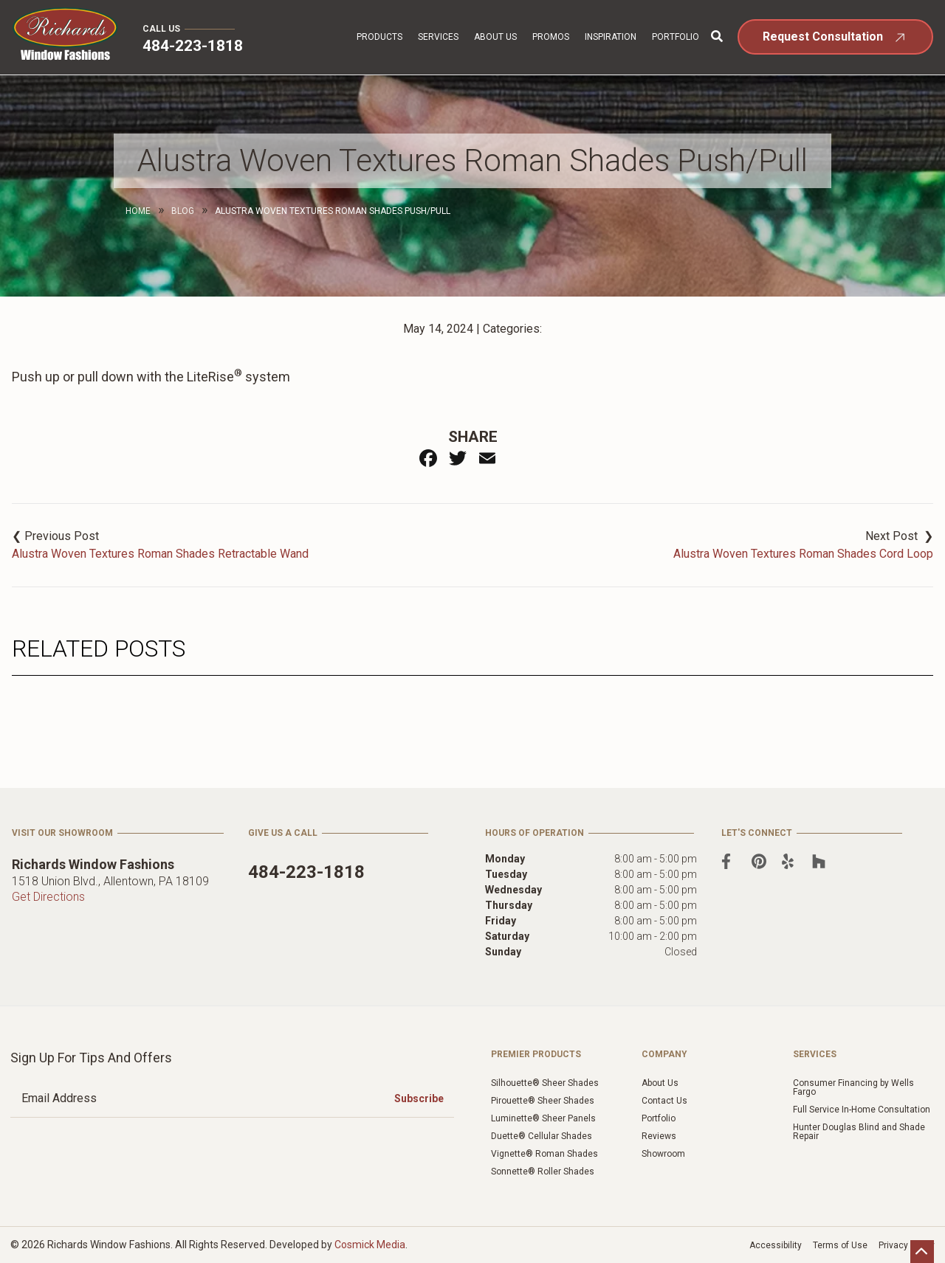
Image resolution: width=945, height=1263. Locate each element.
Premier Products (536, 1054)
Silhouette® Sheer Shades (545, 1083)
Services (438, 37)
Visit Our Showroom (62, 833)
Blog (182, 211)
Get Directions (48, 897)
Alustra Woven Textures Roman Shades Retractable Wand (160, 554)
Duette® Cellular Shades (541, 1136)
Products (379, 37)
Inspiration (610, 37)
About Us (495, 37)
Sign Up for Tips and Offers (91, 1057)
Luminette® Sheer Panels (543, 1118)
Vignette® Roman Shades (544, 1153)
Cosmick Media (369, 1244)
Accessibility (775, 1245)
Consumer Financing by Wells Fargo (853, 1087)
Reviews (659, 1136)
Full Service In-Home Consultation (861, 1109)
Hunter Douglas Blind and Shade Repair (859, 1132)
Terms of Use (840, 1245)
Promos (550, 37)
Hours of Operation (534, 833)
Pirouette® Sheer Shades (542, 1100)
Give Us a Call (282, 833)
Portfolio (675, 37)
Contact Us (664, 1100)
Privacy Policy (907, 1245)
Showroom (663, 1153)
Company (664, 1054)
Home (138, 211)
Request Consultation (823, 37)
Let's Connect (756, 833)
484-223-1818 (192, 46)
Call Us (161, 29)
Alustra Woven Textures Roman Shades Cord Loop (803, 554)
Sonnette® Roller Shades (542, 1171)
